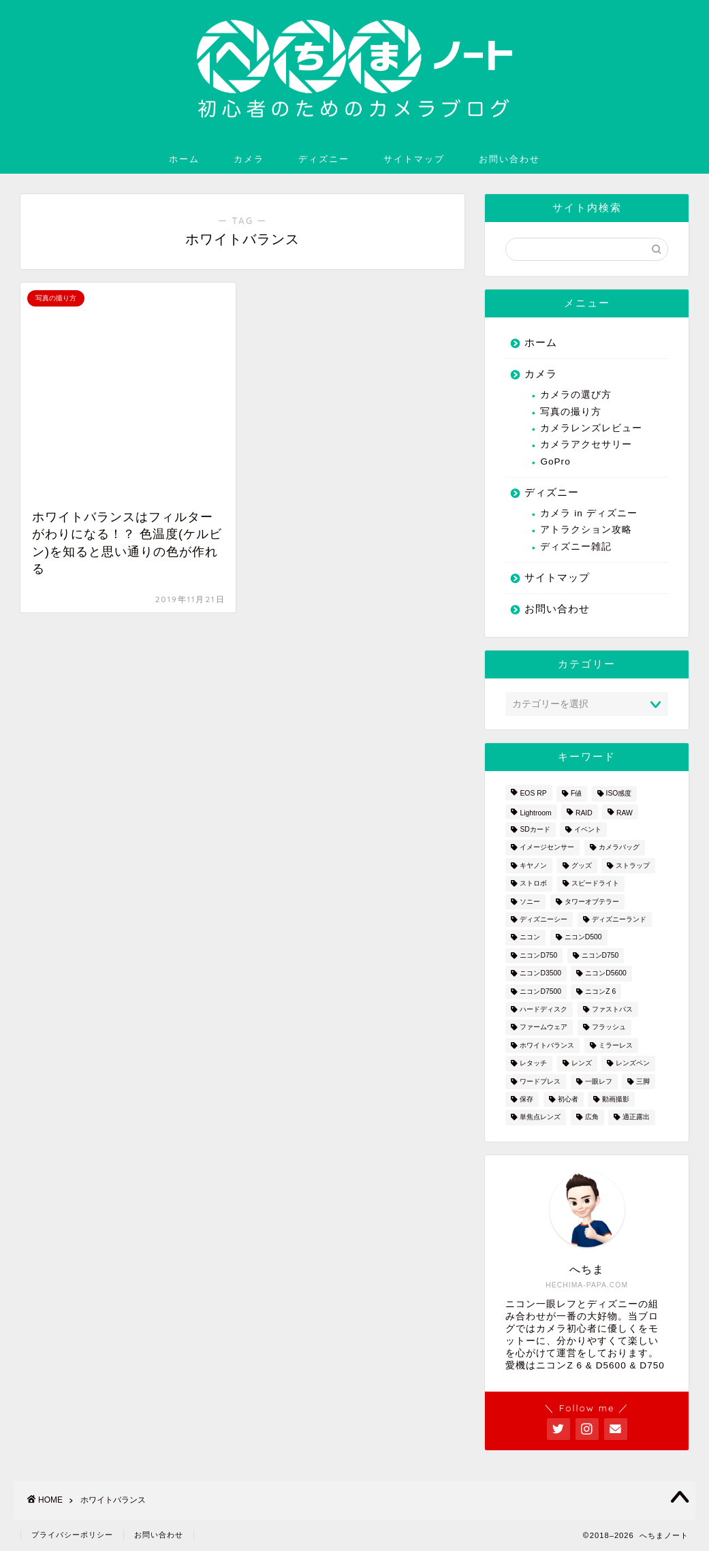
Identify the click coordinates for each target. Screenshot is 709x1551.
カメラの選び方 (576, 395)
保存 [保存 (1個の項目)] (526, 1099)
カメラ (249, 158)
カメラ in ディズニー (588, 513)
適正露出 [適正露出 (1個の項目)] (636, 1117)
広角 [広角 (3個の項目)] (592, 1117)
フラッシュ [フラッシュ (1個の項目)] (609, 1027)
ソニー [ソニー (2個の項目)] (530, 901)
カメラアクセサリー (586, 444)
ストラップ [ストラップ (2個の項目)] (633, 865)
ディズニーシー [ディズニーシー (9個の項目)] (543, 919)
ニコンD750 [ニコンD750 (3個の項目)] (538, 955)
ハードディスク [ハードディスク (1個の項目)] (543, 1009)
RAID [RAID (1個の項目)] (584, 813)
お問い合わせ (509, 158)
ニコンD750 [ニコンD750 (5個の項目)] (600, 955)
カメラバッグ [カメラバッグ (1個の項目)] (619, 847)
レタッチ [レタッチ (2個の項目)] (533, 1063)
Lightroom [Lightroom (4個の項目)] (535, 813)
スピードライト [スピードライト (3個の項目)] (595, 884)
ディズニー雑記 (576, 547)
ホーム (184, 158)
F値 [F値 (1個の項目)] (576, 794)
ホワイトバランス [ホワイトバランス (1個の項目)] (547, 1045)
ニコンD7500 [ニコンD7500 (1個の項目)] (540, 991)
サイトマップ (414, 158)
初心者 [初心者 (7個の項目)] (568, 1099)
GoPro (555, 461)
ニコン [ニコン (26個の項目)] (530, 937)
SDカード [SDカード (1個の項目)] (535, 829)
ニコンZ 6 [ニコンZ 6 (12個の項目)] (600, 991)
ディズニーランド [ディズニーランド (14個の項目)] (619, 919)
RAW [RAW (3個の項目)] (624, 813)
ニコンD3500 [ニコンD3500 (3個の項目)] (540, 973)
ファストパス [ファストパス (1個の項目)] (612, 1009)
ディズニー (323, 158)
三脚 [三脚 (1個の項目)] (643, 1081)
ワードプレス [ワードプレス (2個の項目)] (540, 1081)
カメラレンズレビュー (591, 428)
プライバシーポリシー (72, 1535)
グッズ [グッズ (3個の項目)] (581, 865)
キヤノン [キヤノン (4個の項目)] (533, 865)
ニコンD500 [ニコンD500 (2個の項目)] (583, 937)
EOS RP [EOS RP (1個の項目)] (533, 794)
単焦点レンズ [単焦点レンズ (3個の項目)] (540, 1117)
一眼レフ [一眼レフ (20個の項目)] (598, 1081)
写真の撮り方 (570, 412)
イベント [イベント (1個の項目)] (587, 829)
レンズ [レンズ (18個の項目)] (581, 1063)
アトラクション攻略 (586, 529)
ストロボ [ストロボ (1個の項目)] (533, 884)
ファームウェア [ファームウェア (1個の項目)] (543, 1027)
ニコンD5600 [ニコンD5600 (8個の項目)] (606, 973)
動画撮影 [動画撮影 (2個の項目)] (615, 1099)
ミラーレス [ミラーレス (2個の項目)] (616, 1045)
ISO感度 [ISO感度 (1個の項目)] (619, 794)
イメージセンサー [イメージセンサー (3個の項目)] (547, 847)
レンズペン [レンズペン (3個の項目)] (633, 1063)
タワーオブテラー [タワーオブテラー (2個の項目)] (592, 901)
